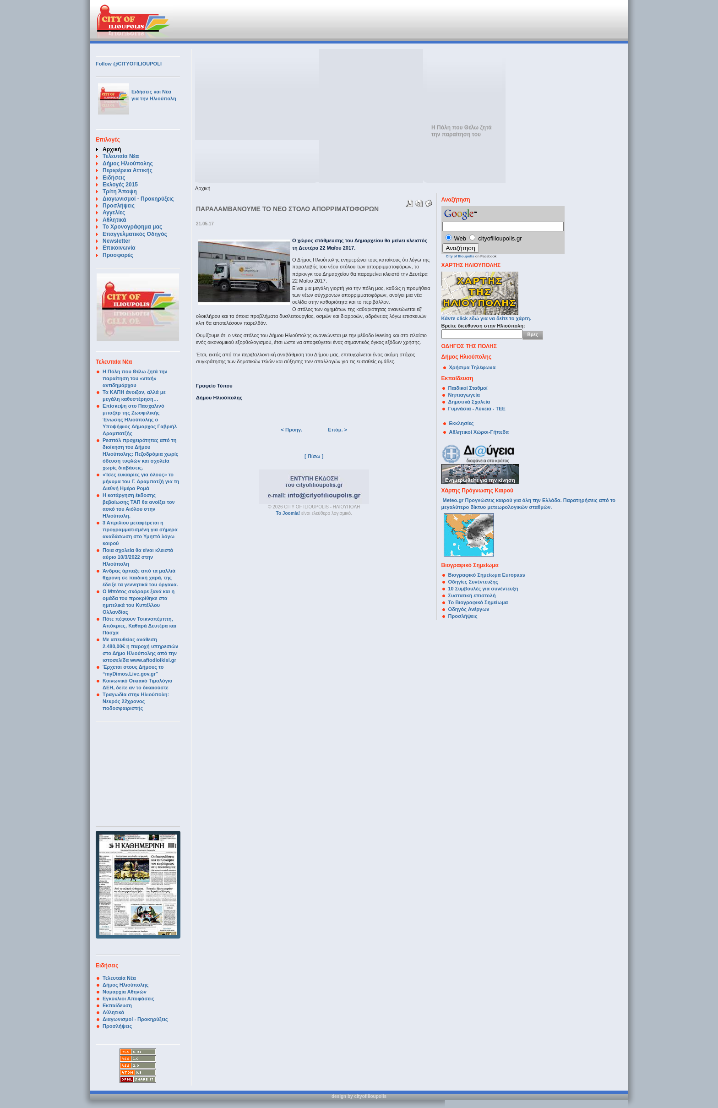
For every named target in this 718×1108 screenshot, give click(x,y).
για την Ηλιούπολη (153, 98)
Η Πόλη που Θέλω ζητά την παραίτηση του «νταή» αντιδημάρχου (135, 378)
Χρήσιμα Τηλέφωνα (472, 367)
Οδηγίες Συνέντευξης (473, 581)
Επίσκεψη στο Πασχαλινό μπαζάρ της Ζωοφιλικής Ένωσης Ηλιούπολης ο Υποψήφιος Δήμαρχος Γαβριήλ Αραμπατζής (140, 419)
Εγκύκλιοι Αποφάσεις (128, 998)
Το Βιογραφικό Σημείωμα (478, 602)
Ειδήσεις (114, 178)
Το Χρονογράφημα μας (132, 227)
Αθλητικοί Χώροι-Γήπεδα (479, 432)
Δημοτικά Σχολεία (469, 401)
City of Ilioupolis (460, 256)
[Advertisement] (310, 20)
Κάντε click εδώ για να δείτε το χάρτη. (486, 316)
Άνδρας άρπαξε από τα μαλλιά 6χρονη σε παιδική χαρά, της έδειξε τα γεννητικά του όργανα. (140, 577)
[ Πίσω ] (314, 456)
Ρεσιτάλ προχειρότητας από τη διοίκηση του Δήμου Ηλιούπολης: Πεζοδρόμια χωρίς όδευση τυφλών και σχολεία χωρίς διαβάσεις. (140, 453)
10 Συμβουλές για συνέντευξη (484, 588)
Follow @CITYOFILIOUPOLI (129, 63)
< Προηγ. (291, 429)
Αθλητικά (114, 220)
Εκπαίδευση (117, 1005)
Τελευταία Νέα (121, 156)
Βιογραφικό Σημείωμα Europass (486, 575)
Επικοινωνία (119, 248)
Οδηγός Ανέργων (469, 609)
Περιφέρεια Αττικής (127, 170)
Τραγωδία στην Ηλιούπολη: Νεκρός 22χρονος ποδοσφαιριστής (136, 701)
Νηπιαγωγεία (464, 395)
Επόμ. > (337, 429)
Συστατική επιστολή (472, 595)
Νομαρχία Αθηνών (125, 991)
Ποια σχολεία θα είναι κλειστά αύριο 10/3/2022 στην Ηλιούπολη (138, 557)
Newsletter (117, 241)
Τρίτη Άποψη (120, 191)
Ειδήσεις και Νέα (151, 91)
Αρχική (112, 149)
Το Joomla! (288, 513)
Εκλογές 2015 (120, 184)
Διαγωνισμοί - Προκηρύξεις (138, 199)
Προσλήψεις (119, 205)
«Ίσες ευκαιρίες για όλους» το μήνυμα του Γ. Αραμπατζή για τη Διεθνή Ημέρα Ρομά (141, 481)
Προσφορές (118, 255)
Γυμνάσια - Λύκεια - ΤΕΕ (477, 408)
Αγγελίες (114, 212)
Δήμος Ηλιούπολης (128, 163)
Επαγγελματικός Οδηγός (135, 234)
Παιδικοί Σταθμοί (468, 388)
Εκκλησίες (461, 423)
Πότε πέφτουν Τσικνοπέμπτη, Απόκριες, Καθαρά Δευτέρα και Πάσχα (139, 625)
